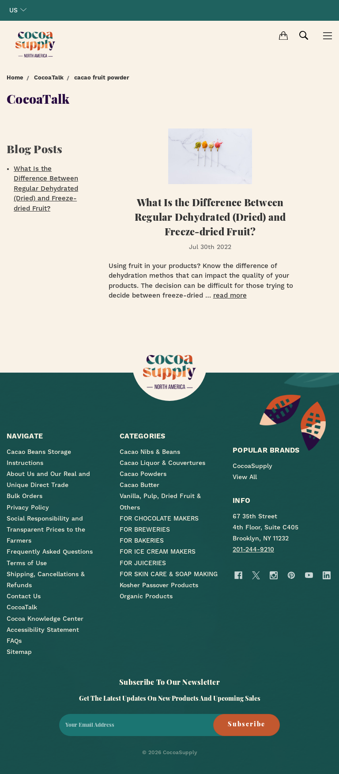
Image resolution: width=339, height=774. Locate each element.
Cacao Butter (139, 484)
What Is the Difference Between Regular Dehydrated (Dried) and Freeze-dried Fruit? (46, 188)
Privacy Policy (28, 507)
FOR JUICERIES (143, 562)
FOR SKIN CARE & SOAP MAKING (169, 574)
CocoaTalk (22, 607)
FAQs (14, 640)
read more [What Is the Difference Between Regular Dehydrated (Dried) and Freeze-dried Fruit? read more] (230, 295)
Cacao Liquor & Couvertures (162, 462)
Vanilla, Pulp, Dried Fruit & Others (160, 501)
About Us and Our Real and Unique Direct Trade (48, 479)
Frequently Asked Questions (50, 551)
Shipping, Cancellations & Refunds (46, 579)
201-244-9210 (253, 549)
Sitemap (19, 651)
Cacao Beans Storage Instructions (39, 457)
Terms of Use (27, 562)
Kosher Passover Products (159, 585)
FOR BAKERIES (142, 540)
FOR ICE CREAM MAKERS (158, 551)
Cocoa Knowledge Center (45, 618)
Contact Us (24, 596)
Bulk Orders (24, 495)
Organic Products (146, 596)
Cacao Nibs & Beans (150, 451)
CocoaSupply (252, 465)
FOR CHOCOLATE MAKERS (159, 518)
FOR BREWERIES (145, 529)
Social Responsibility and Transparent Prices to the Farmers (46, 529)
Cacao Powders (143, 473)
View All (245, 476)
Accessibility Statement (43, 629)
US (17, 10)
